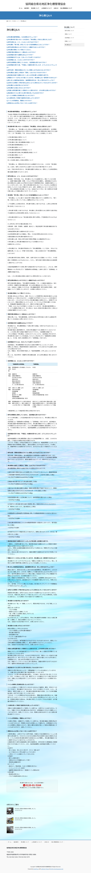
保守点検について (69, 30)
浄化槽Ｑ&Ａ (68, 45)
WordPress (36, 869)
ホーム (9, 842)
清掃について (68, 34)
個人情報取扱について (57, 842)
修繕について (68, 41)
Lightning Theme (45, 869)
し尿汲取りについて (36, 842)
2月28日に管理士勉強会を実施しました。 (26, 827)
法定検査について (69, 37)
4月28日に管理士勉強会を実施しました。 (26, 808)
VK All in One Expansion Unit (56, 869)
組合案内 (16, 842)
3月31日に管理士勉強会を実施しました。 (26, 818)
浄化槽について (69, 27)
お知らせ (46, 842)
